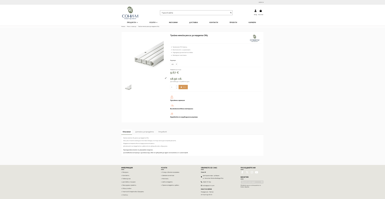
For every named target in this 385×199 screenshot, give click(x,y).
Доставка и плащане (128, 182)
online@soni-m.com (208, 185)
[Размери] (174, 64)
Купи (183, 87)
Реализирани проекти (129, 185)
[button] (132, 22)
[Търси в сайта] (231, 12)
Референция (174, 69)
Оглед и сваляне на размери (170, 172)
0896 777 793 (207, 182)
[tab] (162, 132)
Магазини (125, 172)
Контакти (125, 175)
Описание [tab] (127, 132)
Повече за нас (126, 178)
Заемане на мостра (168, 175)
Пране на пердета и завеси (170, 185)
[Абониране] (262, 182)
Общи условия (126, 188)
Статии (125, 195)
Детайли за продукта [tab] (144, 132)
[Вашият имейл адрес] (250, 182)
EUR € (261, 2)
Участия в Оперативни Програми (133, 191)
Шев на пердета (167, 182)
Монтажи (165, 178)
